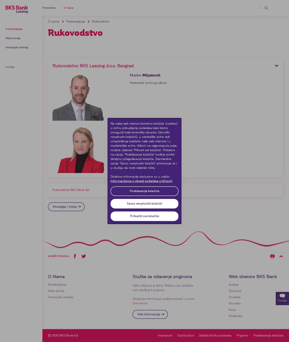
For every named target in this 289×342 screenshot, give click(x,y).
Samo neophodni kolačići (144, 203)
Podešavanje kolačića (144, 191)
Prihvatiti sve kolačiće (144, 216)
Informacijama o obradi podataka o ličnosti (141, 181)
